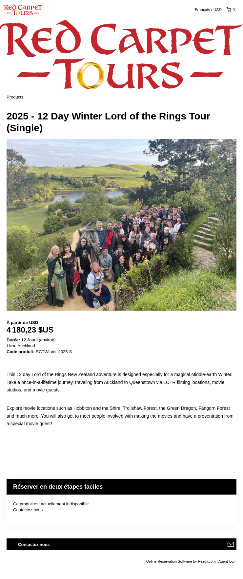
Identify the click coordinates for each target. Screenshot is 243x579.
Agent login (227, 561)
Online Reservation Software (169, 561)
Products (15, 97)
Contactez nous (28, 509)
